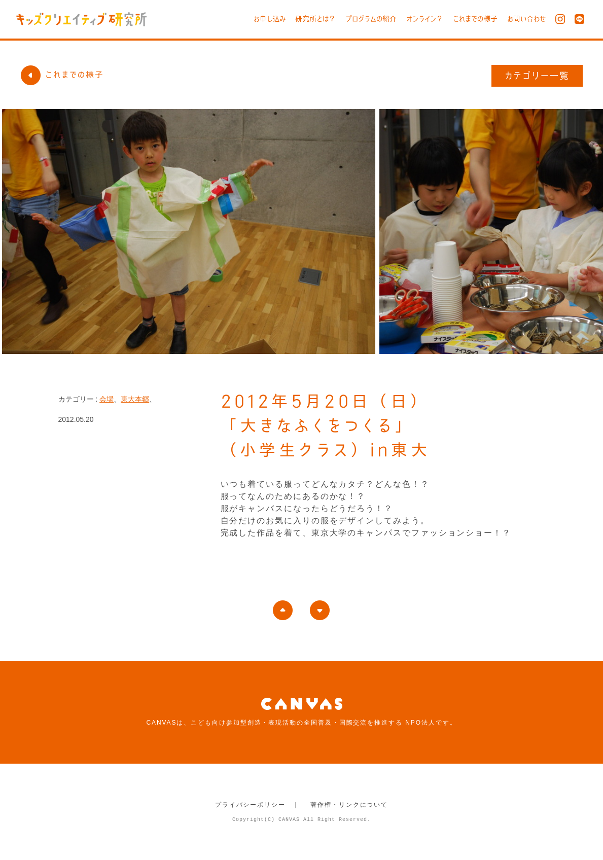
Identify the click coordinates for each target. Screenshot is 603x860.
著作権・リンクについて (349, 804)
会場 (106, 399)
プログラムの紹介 (371, 18)
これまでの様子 (475, 18)
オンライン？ (424, 18)
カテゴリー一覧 (537, 75)
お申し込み (270, 18)
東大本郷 (135, 399)
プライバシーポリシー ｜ (257, 804)
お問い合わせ (526, 18)
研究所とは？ (315, 18)
